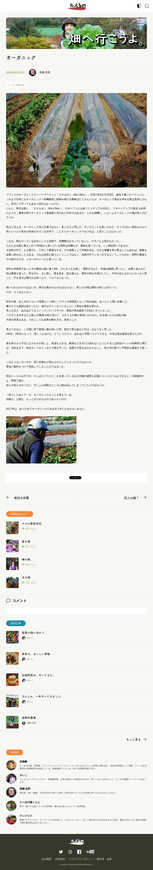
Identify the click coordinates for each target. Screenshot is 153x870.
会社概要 (46, 859)
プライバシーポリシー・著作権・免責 (90, 859)
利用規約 (60, 859)
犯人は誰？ (131, 498)
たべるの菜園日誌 (16, 85)
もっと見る (133, 739)
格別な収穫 (21, 498)
